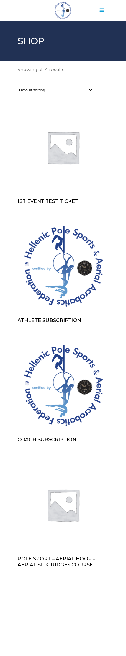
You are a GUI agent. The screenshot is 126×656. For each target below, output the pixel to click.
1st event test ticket (48, 201)
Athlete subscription (49, 320)
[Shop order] (55, 90)
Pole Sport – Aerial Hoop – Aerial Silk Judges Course (56, 562)
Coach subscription (47, 439)
